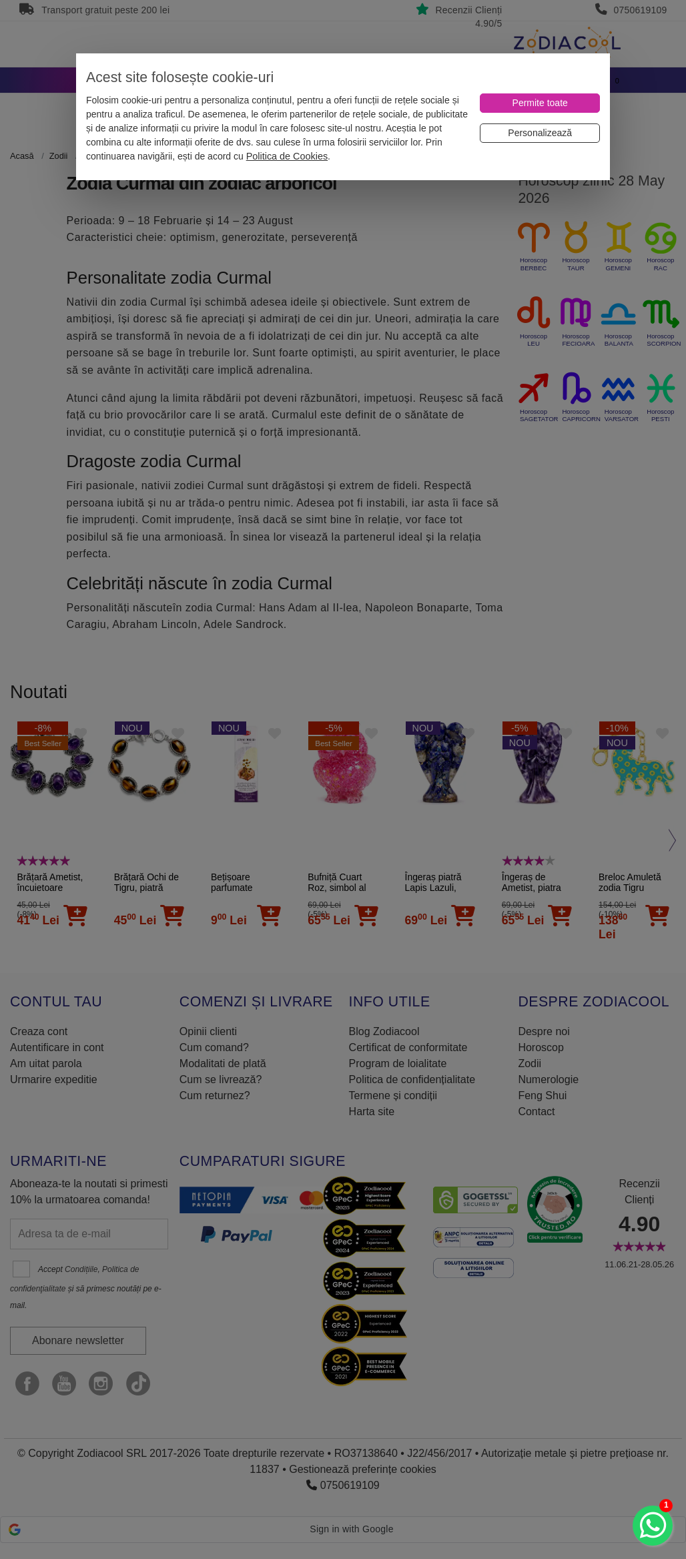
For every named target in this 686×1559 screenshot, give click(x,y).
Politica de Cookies (287, 156)
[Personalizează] (540, 133)
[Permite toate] (540, 103)
